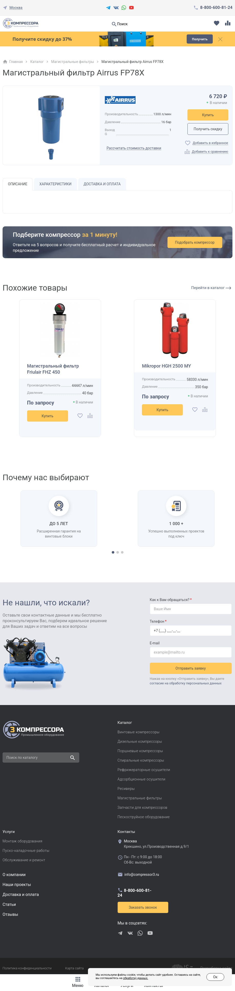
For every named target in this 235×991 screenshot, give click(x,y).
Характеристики (55, 184)
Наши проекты (17, 884)
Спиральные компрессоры (141, 760)
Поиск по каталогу (22, 757)
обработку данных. (135, 978)
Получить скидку (208, 129)
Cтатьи (9, 904)
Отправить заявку (190, 668)
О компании (14, 874)
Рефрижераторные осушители (144, 770)
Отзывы (10, 914)
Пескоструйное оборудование (144, 817)
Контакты (126, 831)
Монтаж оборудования (22, 841)
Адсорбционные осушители (141, 779)
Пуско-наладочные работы (26, 851)
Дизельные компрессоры (140, 741)
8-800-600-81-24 (216, 8)
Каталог (37, 62)
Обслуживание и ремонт (24, 860)
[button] (113, 552)
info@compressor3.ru (138, 874)
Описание (17, 184)
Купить (208, 115)
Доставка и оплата (102, 184)
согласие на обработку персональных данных (186, 683)
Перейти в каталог (211, 287)
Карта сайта (74, 968)
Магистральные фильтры (72, 62)
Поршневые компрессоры (140, 751)
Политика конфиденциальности (27, 968)
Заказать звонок (143, 907)
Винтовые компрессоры (139, 732)
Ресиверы (126, 789)
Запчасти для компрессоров (142, 807)
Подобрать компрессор (195, 242)
